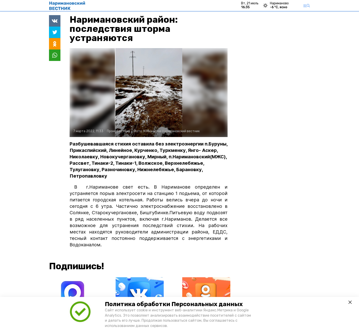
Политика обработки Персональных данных (174, 304)
